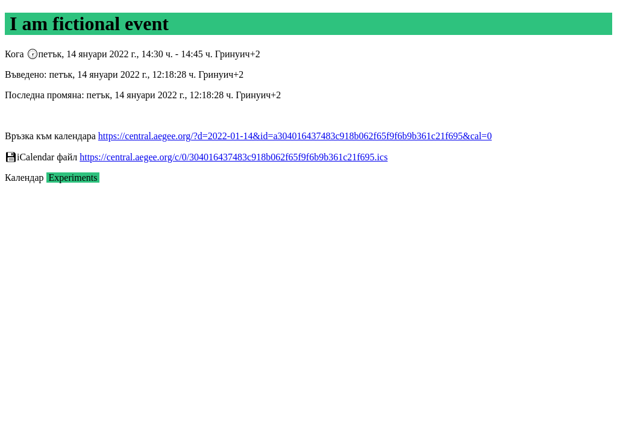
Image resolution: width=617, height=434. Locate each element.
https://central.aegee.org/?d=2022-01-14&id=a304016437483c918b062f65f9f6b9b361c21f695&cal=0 (295, 136)
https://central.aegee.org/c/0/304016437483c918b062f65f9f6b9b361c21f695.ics (233, 157)
